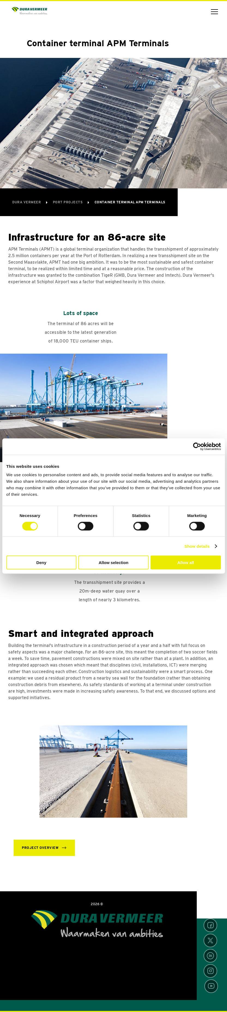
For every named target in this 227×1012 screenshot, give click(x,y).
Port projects (68, 202)
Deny (41, 562)
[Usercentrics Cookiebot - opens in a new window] (197, 446)
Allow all (185, 562)
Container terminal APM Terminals (130, 202)
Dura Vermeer (27, 202)
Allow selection (113, 562)
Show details (197, 546)
